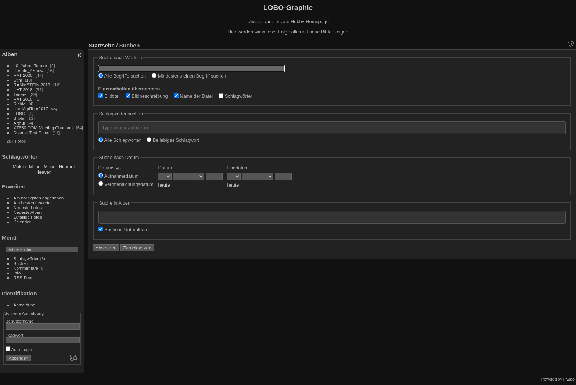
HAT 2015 (23, 99)
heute (164, 185)
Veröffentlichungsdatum (126, 184)
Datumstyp (109, 167)
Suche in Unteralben (122, 229)
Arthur (19, 122)
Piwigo (569, 379)
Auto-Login (19, 349)
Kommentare (26, 268)
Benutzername (20, 321)
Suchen (21, 263)
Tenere (20, 94)
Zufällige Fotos (28, 217)
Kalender (22, 221)
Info (17, 272)
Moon (49, 166)
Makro (19, 166)
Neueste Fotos (28, 207)
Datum (165, 167)
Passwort (14, 334)
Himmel (67, 166)
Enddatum (237, 167)
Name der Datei (193, 96)
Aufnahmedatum (118, 176)
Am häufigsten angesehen (39, 197)
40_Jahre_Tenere (30, 65)
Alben (10, 54)
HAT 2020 (23, 75)
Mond (35, 166)
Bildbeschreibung (147, 96)
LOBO (20, 113)
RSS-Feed (24, 277)
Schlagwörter (26, 258)
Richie (20, 103)
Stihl (18, 80)
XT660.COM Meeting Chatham (43, 127)
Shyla (19, 118)
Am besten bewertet (33, 202)
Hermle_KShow (29, 70)
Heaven (44, 172)
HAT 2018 (23, 89)
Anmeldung (25, 304)
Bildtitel (109, 96)
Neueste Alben (28, 212)
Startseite (102, 45)
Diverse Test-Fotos (32, 132)
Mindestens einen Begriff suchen (189, 76)
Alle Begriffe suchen (122, 76)
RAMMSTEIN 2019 (32, 84)
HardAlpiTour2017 (31, 108)
